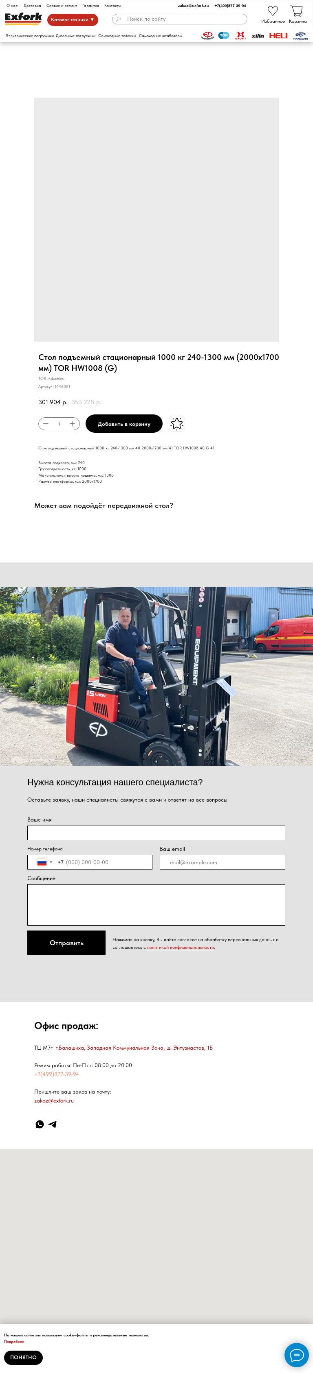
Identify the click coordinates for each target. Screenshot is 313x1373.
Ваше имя (39, 819)
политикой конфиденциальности (180, 947)
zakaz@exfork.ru (193, 5)
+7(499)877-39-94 (230, 5)
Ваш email (172, 848)
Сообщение (41, 878)
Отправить (67, 943)
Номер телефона (45, 849)
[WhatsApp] (40, 1124)
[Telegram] (52, 1124)
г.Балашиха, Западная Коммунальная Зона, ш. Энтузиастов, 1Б (134, 1047)
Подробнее (14, 1341)
